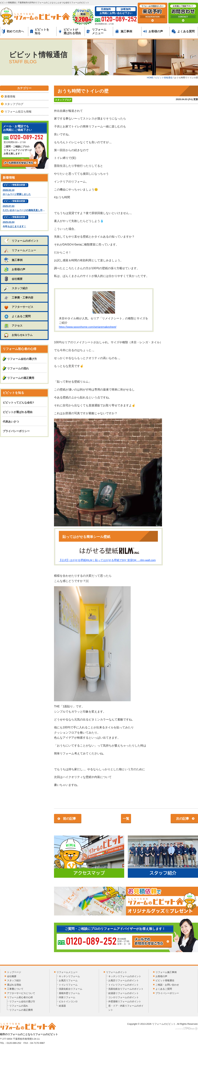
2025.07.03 (25, 205)
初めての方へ (13, 31)
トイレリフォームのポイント (123, 984)
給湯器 (62, 1005)
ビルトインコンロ (68, 1001)
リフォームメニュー (96, 31)
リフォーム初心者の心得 (20, 997)
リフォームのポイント (21, 240)
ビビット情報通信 (165, 980)
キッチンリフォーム (69, 976)
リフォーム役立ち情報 (18, 111)
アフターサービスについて (21, 993)
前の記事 (69, 818)
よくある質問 (183, 31)
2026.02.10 (24, 189)
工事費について (15, 989)
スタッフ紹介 (16, 288)
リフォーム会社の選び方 (22, 358)
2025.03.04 (24, 221)
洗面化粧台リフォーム (70, 989)
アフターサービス (18, 306)
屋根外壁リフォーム (69, 993)
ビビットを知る (39, 31)
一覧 (126, 818)
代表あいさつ (11, 421)
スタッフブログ (63, 99)
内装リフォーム (67, 997)
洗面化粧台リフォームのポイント (125, 989)
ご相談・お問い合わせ (167, 984)
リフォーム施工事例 (166, 972)
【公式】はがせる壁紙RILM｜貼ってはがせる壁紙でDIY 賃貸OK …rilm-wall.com (107, 560)
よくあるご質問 (17, 316)
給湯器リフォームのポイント (123, 993)
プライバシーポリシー (16, 431)
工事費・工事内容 (18, 297)
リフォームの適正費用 (20, 377)
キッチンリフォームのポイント (124, 976)
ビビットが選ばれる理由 (69, 31)
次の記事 (182, 818)
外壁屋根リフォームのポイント (124, 1001)
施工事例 (123, 31)
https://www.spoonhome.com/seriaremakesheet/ (87, 326)
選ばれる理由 (14, 984)
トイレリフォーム (68, 984)
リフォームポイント (116, 972)
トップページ (14, 972)
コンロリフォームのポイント (123, 997)
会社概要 (13, 278)
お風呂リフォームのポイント (123, 980)
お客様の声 (153, 31)
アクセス (13, 325)
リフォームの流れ (18, 368)
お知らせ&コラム (18, 334)
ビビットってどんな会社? (18, 402)
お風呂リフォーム (68, 980)
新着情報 (9, 96)
